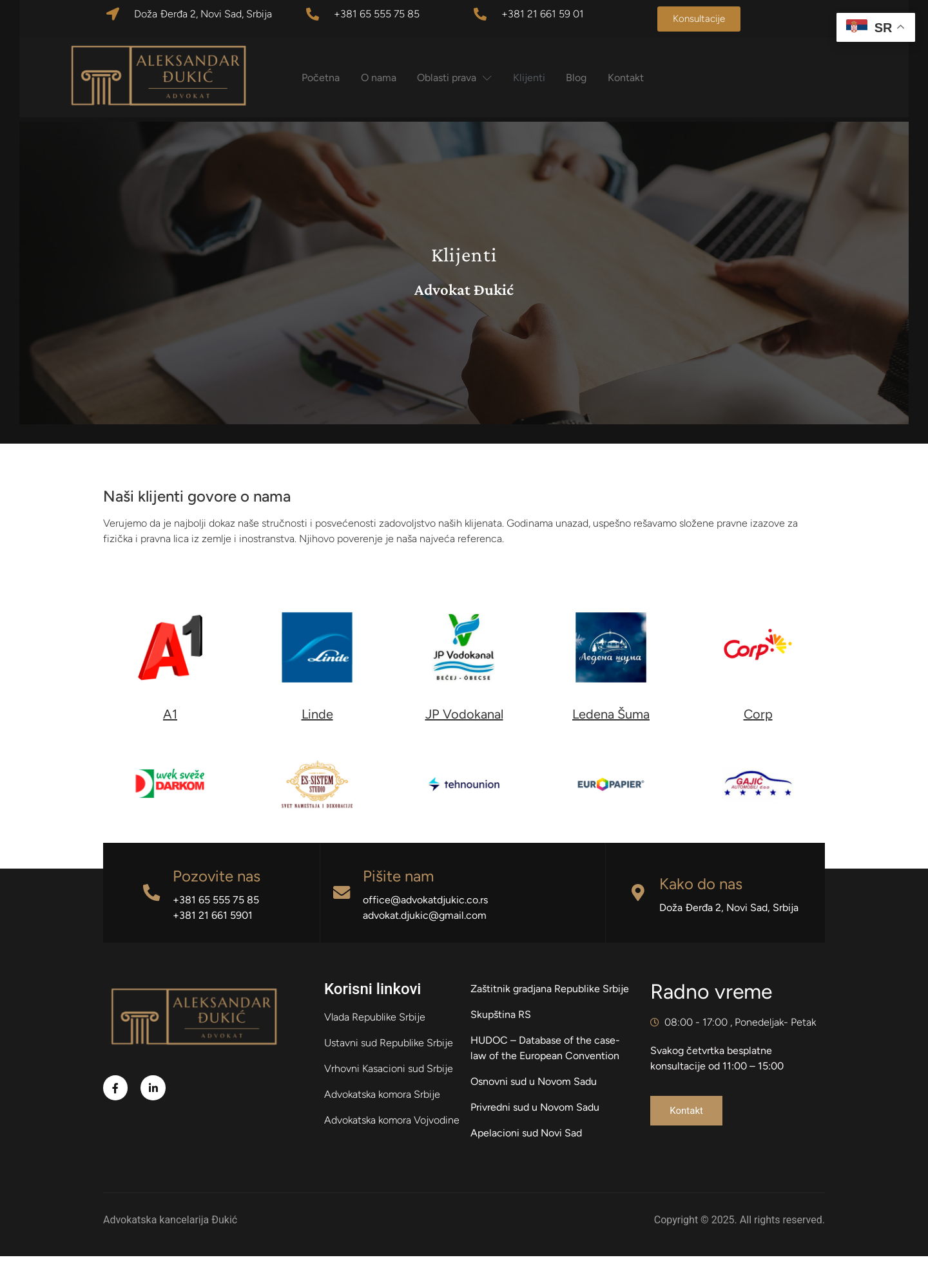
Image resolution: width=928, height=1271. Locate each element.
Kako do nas (702, 898)
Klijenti (546, 77)
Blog (595, 77)
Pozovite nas (219, 890)
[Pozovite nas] (152, 907)
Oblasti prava (469, 77)
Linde (317, 729)
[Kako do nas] (638, 907)
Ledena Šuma (611, 729)
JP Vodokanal (464, 729)
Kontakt (647, 77)
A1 (170, 729)
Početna (331, 77)
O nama (391, 77)
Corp (758, 729)
